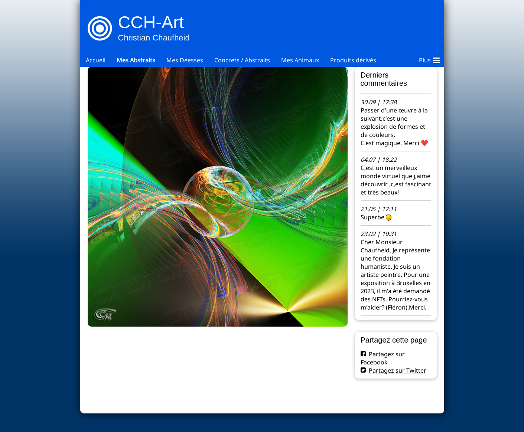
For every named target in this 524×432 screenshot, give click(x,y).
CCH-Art (151, 22)
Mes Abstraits (136, 60)
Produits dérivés (353, 60)
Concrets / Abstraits (242, 60)
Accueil (95, 60)
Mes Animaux (300, 60)
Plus (429, 59)
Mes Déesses (184, 60)
